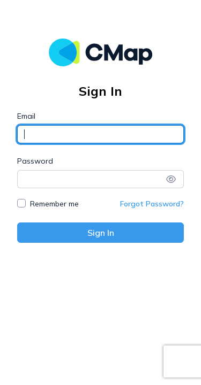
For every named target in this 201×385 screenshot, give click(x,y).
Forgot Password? (152, 204)
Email (26, 116)
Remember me (54, 204)
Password (35, 161)
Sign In (100, 232)
